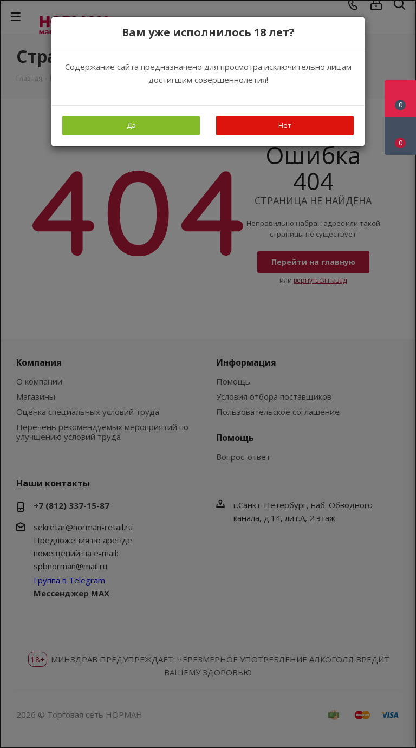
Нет (284, 125)
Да (131, 125)
